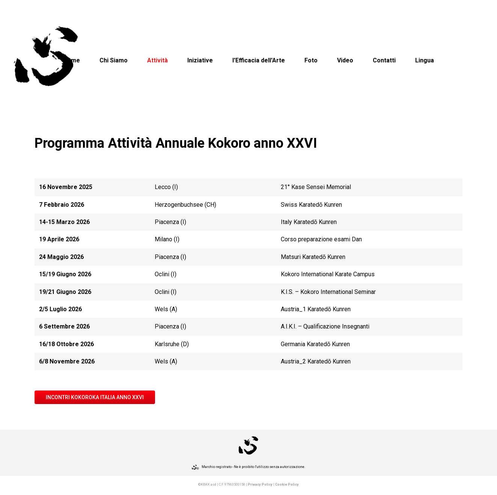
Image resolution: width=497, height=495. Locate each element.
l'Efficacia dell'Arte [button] (258, 60)
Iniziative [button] (200, 60)
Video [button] (345, 60)
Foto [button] (311, 60)
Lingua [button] (424, 60)
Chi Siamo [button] (113, 60)
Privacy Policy (260, 484)
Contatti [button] (384, 60)
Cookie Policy (287, 484)
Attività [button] (157, 60)
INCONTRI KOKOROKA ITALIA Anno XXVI (95, 397)
